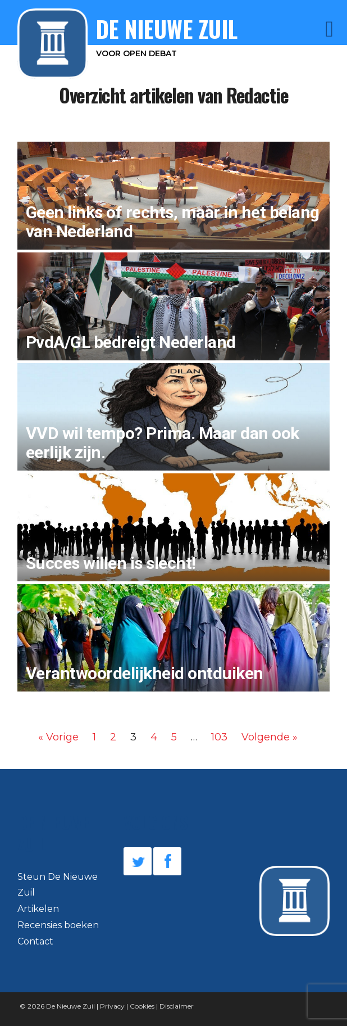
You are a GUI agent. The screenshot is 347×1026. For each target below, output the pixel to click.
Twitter (138, 861)
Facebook (167, 861)
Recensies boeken (58, 925)
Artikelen (38, 908)
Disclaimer (176, 1006)
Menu (314, 29)
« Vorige (58, 737)
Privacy (112, 1006)
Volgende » (269, 737)
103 (219, 737)
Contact (35, 941)
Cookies (142, 1006)
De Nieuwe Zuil (70, 1006)
